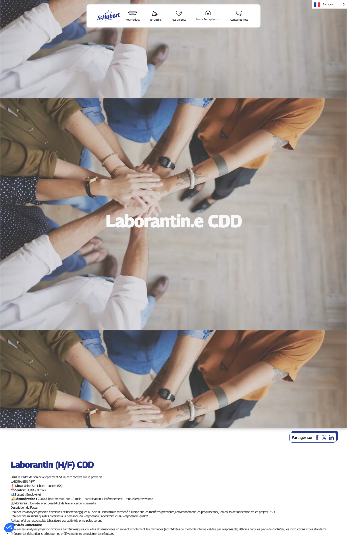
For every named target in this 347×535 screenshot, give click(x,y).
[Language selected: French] (329, 4)
